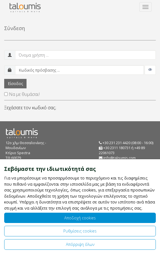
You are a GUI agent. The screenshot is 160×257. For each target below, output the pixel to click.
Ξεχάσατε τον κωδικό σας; (30, 108)
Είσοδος (15, 83)
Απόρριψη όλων (80, 244)
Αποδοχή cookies (80, 217)
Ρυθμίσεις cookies (80, 231)
